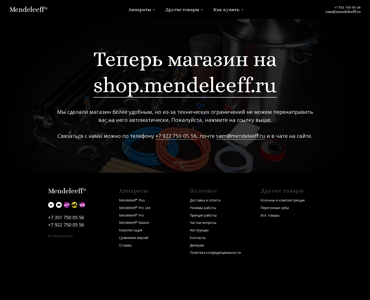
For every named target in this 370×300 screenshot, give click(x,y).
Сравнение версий (133, 237)
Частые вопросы (203, 222)
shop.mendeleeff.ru (185, 85)
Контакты (198, 237)
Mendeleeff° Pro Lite (135, 207)
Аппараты (140, 9)
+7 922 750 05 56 (176, 135)
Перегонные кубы (275, 207)
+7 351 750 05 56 (347, 7)
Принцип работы (203, 215)
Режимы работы (203, 207)
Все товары (270, 215)
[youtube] (59, 205)
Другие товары (182, 9)
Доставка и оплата (205, 200)
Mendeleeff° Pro (131, 215)
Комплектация (130, 230)
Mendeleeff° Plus (132, 200)
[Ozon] (67, 205)
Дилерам (197, 245)
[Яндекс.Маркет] (74, 205)
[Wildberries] (82, 205)
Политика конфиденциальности (215, 252)
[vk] (51, 205)
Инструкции (199, 230)
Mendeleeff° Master (134, 222)
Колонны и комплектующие (283, 200)
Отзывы (125, 245)
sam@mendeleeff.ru (343, 11)
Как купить (226, 9)
